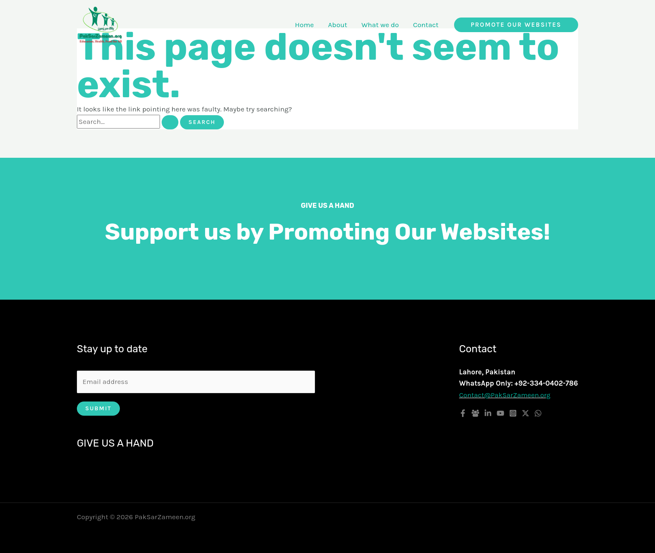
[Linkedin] (488, 413)
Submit (98, 408)
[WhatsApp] (538, 413)
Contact (426, 24)
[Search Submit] (170, 122)
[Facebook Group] (475, 413)
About (337, 24)
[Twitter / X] (525, 413)
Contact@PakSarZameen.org (505, 395)
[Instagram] (513, 413)
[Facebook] (463, 413)
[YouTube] (500, 413)
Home (304, 24)
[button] (516, 25)
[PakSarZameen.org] (100, 24)
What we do (380, 24)
